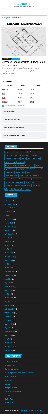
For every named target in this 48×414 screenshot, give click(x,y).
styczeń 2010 (8, 253)
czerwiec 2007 (9, 324)
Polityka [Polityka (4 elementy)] (13, 179)
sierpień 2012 (8, 223)
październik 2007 (9, 309)
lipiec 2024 (7, 200)
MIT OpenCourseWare (11, 388)
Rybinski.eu (7, 395)
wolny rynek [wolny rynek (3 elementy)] (18, 189)
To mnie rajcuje (9, 403)
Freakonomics (8, 380)
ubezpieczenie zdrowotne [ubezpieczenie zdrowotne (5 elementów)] (22, 186)
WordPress (24, 410)
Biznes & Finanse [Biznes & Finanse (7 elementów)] (37, 152)
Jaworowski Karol (11, 65)
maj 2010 (7, 245)
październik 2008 (9, 272)
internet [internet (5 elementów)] (13, 162)
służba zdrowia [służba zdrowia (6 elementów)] (29, 182)
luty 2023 (7, 215)
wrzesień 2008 (9, 275)
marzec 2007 (8, 335)
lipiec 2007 (7, 320)
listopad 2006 (8, 350)
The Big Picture (9, 399)
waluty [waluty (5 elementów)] (11, 189)
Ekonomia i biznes (24, 4)
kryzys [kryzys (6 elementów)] (37, 165)
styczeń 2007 (8, 343)
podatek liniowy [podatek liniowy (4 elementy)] (34, 175)
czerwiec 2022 (9, 219)
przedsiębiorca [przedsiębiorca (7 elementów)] (9, 182)
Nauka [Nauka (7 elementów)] (41, 169)
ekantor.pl (14, 105)
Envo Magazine (38, 410)
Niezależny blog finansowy (12, 392)
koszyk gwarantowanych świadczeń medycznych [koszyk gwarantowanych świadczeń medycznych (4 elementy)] (19, 165)
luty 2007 (7, 339)
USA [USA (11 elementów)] (6, 189)
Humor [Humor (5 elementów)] (7, 162)
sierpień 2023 (8, 208)
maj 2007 (7, 328)
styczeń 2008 (8, 298)
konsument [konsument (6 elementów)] (20, 162)
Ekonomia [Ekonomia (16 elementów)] (8, 159)
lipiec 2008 (7, 279)
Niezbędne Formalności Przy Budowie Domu (23, 61)
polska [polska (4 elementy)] (34, 179)
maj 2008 (7, 283)
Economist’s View (10, 365)
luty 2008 (7, 294)
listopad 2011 (8, 230)
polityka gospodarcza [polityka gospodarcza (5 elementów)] (24, 179)
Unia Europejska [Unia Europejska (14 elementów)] (36, 186)
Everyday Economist (10, 376)
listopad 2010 (8, 242)
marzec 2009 (8, 260)
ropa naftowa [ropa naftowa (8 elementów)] (19, 182)
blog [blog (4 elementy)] (6, 155)
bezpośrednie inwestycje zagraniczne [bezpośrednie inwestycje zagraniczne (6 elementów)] (16, 152)
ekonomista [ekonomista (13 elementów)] (16, 159)
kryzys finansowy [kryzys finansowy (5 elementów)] (10, 169)
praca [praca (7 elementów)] (39, 179)
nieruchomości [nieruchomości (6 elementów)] (9, 172)
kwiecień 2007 (9, 331)
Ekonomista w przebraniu (12, 369)
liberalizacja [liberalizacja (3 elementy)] (33, 169)
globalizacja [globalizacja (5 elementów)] (36, 159)
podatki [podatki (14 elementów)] (7, 179)
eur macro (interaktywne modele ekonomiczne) (19, 373)
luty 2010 (7, 249)
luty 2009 (7, 264)
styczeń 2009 (8, 268)
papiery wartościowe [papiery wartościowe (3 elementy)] (11, 175)
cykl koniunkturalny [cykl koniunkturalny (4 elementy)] (24, 155)
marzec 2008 (8, 290)
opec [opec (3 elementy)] (23, 172)
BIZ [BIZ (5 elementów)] (30, 152)
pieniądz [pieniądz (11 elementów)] (21, 175)
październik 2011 (9, 234)
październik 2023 (9, 204)
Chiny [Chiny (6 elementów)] (15, 155)
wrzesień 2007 (9, 313)
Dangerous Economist (11, 361)
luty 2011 (7, 238)
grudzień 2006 (9, 346)
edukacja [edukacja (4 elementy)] (34, 155)
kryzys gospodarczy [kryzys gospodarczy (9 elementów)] (23, 169)
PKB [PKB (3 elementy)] (27, 175)
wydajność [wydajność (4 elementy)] (27, 189)
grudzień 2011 (9, 227)
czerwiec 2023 (9, 212)
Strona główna (6, 18)
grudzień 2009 (9, 257)
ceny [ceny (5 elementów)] (11, 155)
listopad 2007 (8, 305)
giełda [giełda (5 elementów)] (29, 159)
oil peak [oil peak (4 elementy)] (18, 172)
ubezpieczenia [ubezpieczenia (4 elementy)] (9, 186)
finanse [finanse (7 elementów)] (24, 159)
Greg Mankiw (8, 384)
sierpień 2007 (8, 316)
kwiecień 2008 (9, 286)
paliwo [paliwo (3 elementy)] (28, 172)
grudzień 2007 (9, 301)
